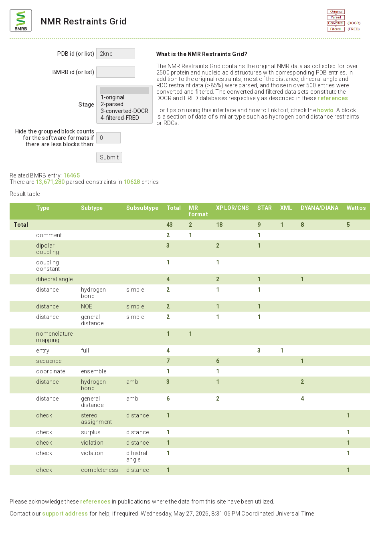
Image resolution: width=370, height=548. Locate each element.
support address (65, 513)
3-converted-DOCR (124, 111)
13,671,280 (50, 182)
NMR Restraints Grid (83, 21)
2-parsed (124, 104)
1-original (124, 97)
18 (219, 225)
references (332, 98)
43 (169, 225)
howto (325, 110)
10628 (131, 182)
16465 (71, 175)
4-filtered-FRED (124, 118)
